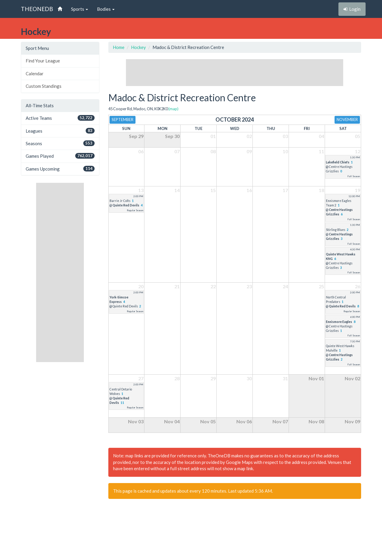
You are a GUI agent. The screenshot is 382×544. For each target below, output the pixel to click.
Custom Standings (43, 86)
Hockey (138, 47)
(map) (173, 108)
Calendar (35, 73)
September (122, 119)
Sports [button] (79, 9)
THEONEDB (37, 8)
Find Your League (43, 60)
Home (118, 47)
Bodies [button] (106, 9)
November (347, 119)
